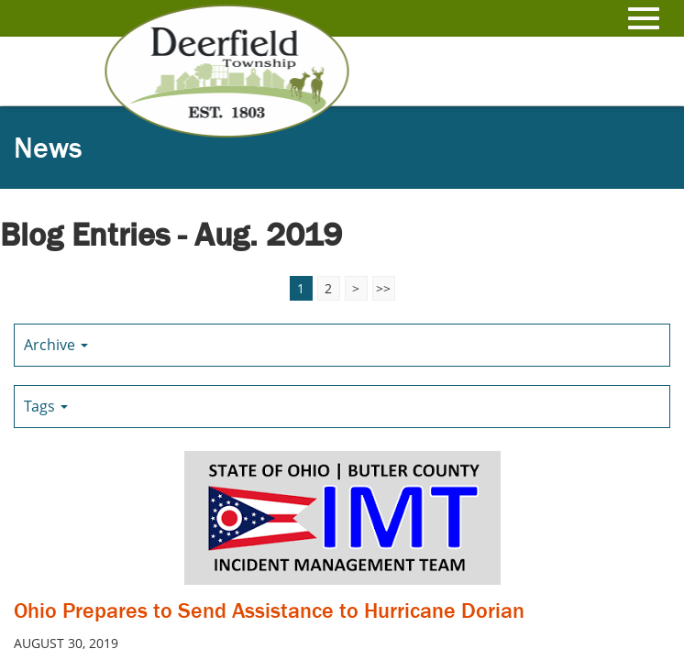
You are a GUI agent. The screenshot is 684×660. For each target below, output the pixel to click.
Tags (46, 406)
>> (383, 288)
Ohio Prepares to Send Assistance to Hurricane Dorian (269, 610)
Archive (56, 345)
